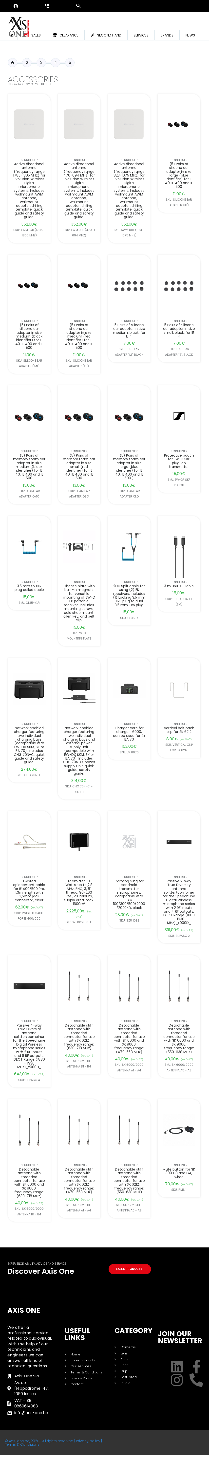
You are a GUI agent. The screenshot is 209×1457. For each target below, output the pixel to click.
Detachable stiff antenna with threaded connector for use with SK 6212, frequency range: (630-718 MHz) (79, 1036)
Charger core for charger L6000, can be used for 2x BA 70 (129, 733)
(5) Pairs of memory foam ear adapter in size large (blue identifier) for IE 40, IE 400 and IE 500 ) (129, 467)
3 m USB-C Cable (179, 586)
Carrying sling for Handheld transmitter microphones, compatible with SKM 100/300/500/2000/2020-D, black (129, 894)
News (190, 35)
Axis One (23, 1312)
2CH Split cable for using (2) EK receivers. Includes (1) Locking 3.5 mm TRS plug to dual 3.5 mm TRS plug (129, 595)
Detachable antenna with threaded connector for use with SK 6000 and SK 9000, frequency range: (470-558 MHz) (129, 1038)
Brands (167, 35)
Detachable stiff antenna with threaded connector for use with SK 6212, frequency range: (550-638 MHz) (129, 1180)
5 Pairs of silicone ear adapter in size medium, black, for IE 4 (129, 330)
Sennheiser (29, 160)
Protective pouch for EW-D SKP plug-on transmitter (179, 461)
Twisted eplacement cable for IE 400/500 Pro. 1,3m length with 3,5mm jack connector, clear (29, 890)
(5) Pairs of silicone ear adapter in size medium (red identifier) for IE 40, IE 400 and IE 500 (79, 336)
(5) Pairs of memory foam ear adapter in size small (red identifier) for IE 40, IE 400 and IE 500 (79, 467)
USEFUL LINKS (77, 1336)
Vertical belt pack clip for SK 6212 (179, 730)
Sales (36, 35)
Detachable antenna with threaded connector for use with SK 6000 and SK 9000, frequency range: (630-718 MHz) (29, 1182)
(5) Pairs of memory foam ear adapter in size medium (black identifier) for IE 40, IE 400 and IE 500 (29, 467)
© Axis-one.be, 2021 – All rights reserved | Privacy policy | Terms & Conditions (53, 1444)
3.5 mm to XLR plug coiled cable (29, 588)
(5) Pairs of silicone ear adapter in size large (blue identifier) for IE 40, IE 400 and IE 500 (179, 175)
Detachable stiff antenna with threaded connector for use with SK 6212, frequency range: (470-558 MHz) (79, 1180)
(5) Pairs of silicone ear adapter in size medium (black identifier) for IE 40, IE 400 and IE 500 (29, 336)
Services (141, 35)
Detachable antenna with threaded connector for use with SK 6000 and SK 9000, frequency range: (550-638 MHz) (179, 1038)
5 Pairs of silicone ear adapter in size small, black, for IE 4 (179, 330)
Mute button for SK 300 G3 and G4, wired (179, 1173)
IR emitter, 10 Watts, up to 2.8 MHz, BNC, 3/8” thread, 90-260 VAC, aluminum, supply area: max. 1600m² (79, 892)
